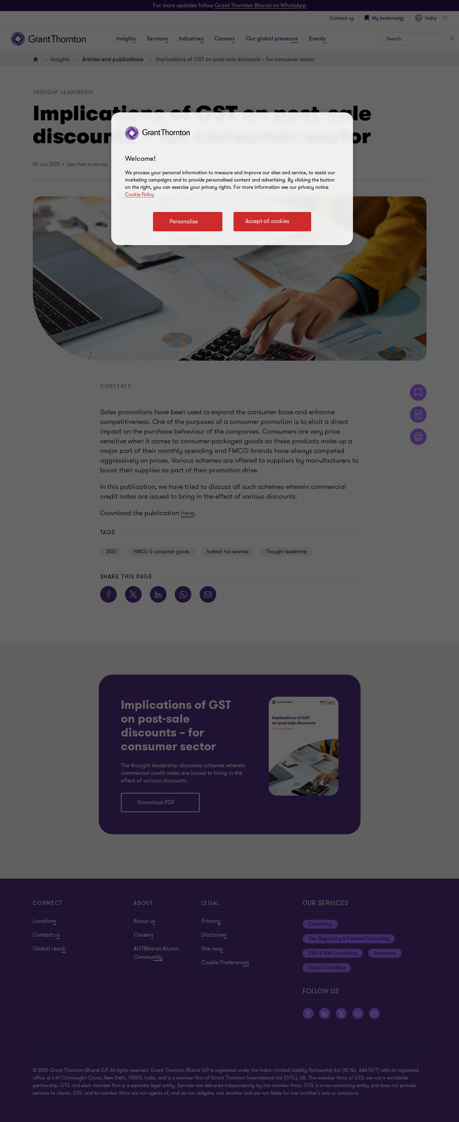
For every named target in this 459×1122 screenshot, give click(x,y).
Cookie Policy (139, 194)
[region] (232, 178)
